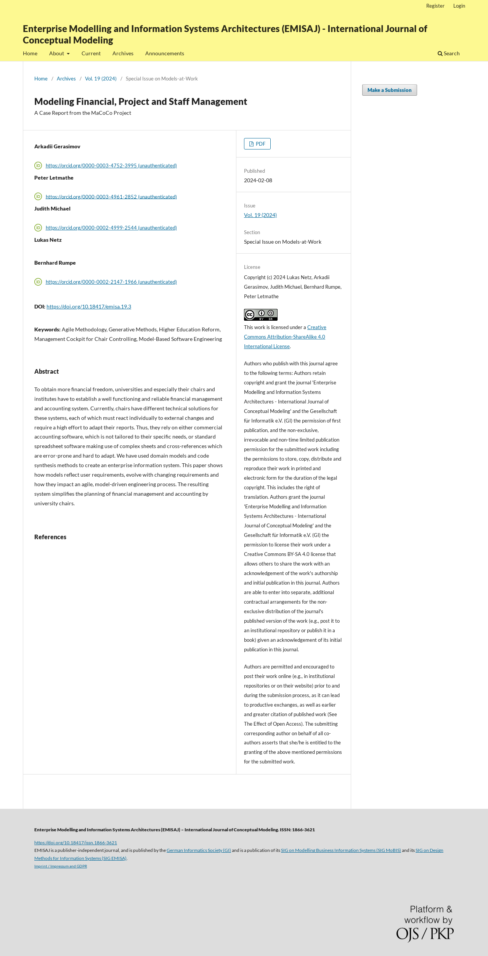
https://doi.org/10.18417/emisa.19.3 (89, 306)
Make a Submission (390, 90)
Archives (122, 53)
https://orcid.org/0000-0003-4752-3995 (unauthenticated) (111, 165)
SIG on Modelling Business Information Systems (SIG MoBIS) (341, 850)
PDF (260, 144)
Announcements (164, 53)
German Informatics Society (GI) (199, 850)
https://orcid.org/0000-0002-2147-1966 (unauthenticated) (111, 282)
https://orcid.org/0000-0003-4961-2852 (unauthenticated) (111, 196)
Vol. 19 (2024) (101, 79)
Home (30, 53)
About (57, 53)
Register (435, 6)
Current (91, 53)
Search (449, 53)
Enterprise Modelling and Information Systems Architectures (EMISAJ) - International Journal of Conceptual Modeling (225, 34)
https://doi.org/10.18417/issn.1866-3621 (75, 842)
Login (459, 6)
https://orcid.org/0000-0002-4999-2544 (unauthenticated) (111, 228)
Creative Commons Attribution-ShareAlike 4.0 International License (285, 336)
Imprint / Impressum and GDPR (60, 866)
